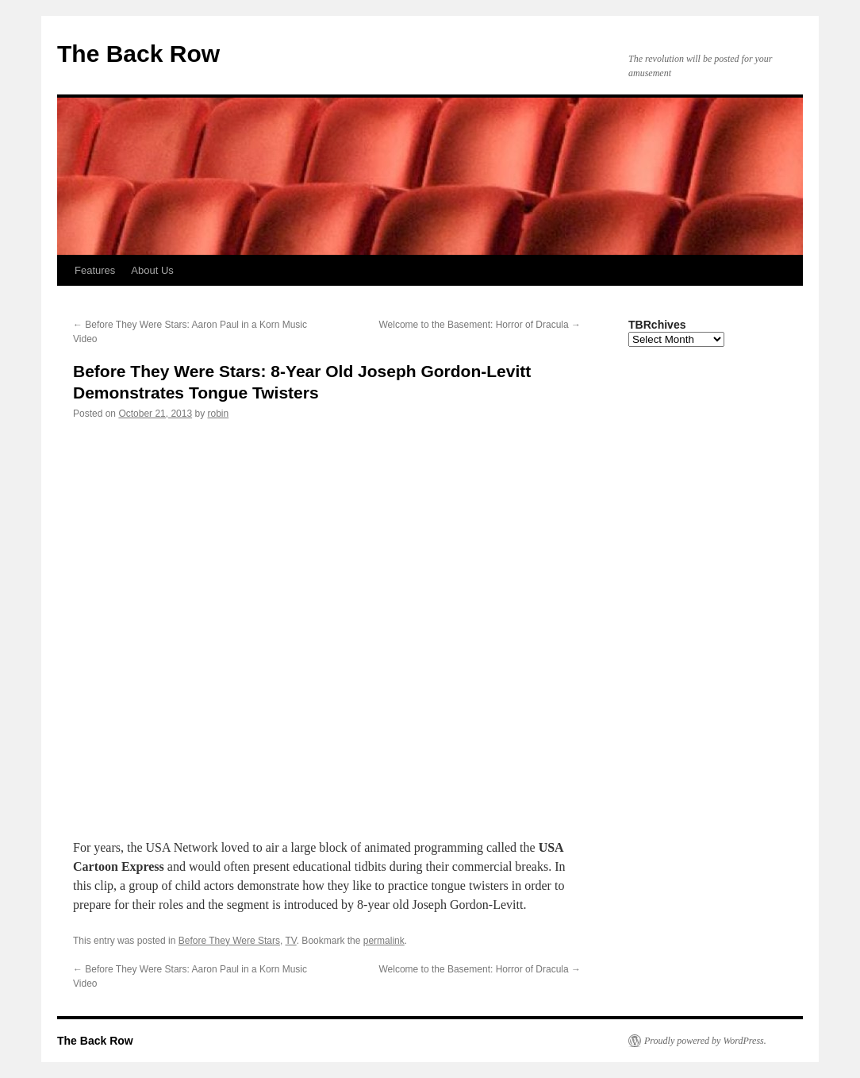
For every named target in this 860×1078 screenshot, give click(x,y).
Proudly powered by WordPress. (705, 1040)
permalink (384, 940)
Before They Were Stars (229, 940)
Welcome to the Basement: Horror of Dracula (479, 324)
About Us (152, 270)
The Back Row (138, 53)
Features (95, 270)
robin (218, 413)
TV (290, 940)
